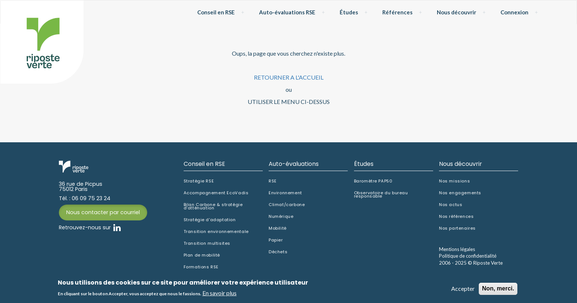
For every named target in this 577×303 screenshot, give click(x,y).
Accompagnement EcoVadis (216, 193)
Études (349, 12)
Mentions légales (457, 249)
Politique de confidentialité (467, 256)
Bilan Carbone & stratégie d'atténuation (213, 206)
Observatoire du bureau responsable (381, 194)
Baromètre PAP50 (373, 181)
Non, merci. (498, 289)
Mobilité (278, 228)
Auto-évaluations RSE (287, 12)
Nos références (456, 216)
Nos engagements (460, 193)
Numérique (281, 216)
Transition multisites (207, 243)
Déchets (278, 252)
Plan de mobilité (202, 255)
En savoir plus (219, 293)
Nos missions (454, 181)
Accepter (463, 289)
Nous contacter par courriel (103, 212)
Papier (276, 240)
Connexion (514, 12)
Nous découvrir (456, 12)
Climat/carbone (287, 204)
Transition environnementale (216, 231)
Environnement (285, 193)
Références (397, 12)
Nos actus (450, 204)
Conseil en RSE (216, 12)
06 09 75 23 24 (91, 198)
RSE (273, 181)
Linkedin (117, 227)
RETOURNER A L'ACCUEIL (288, 77)
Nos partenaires (457, 228)
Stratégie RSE (199, 181)
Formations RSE (201, 267)
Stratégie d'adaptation (210, 220)
